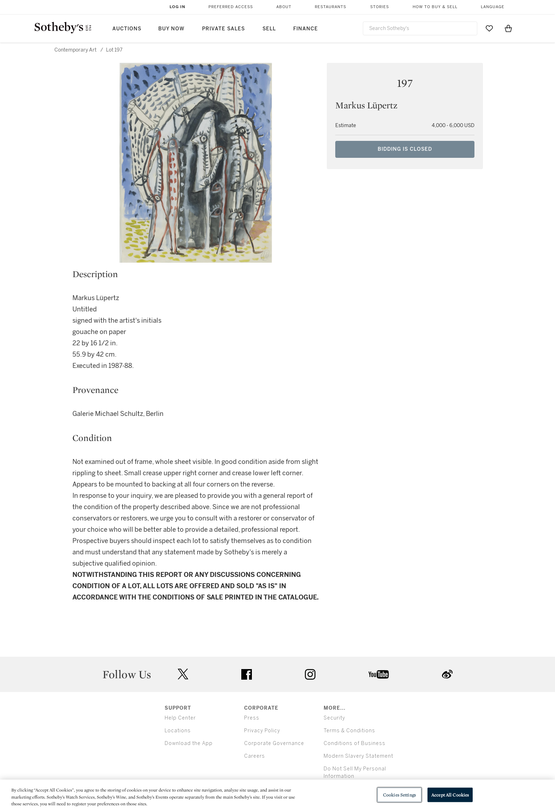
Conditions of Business (354, 743)
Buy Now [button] (171, 29)
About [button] (283, 7)
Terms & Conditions (349, 731)
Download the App (189, 743)
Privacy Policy (262, 731)
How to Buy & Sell (435, 7)
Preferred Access (230, 7)
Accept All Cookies (450, 795)
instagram (310, 674)
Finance (305, 29)
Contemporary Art (75, 50)
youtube (378, 674)
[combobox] (420, 28)
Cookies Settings (399, 795)
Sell (269, 29)
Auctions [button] (126, 29)
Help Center (180, 718)
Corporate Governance (274, 743)
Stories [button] (379, 7)
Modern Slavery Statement (358, 756)
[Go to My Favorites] (489, 28)
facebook (246, 674)
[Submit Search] (469, 28)
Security (334, 718)
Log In (177, 7)
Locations (178, 731)
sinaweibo (447, 674)
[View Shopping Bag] (508, 28)
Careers (254, 756)
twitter (183, 674)
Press (251, 718)
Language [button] (492, 7)
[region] (277, 795)
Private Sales (223, 29)
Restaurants (330, 7)
